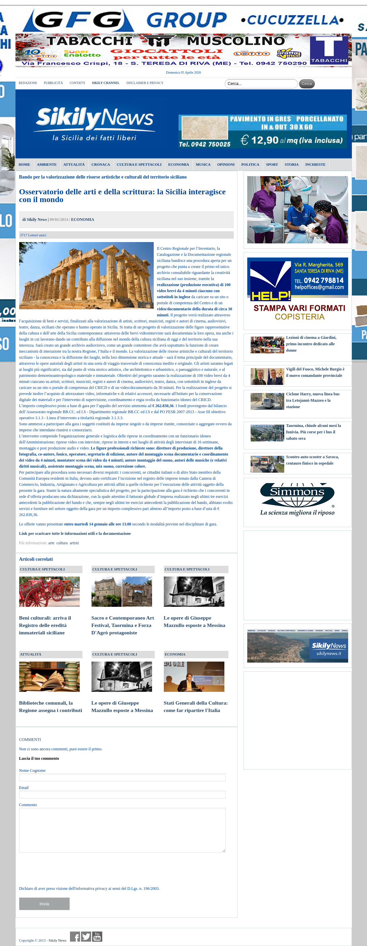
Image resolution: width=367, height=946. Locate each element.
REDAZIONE (28, 83)
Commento (28, 804)
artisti (74, 543)
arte (51, 543)
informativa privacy (91, 888)
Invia (44, 903)
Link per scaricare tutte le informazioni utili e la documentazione (75, 533)
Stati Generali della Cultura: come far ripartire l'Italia (196, 700)
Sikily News (57, 940)
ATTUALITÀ (30, 654)
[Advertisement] (297, 573)
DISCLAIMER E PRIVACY (144, 83)
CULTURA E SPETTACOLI (42, 569)
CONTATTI (77, 83)
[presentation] (70, 869)
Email (24, 787)
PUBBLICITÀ (53, 83)
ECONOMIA (82, 219)
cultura (62, 543)
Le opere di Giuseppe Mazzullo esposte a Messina (194, 615)
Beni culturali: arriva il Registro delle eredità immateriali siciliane (49, 618)
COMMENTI (30, 739)
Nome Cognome (32, 770)
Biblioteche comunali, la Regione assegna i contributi (50, 700)
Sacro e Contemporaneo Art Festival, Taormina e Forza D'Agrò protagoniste (122, 618)
